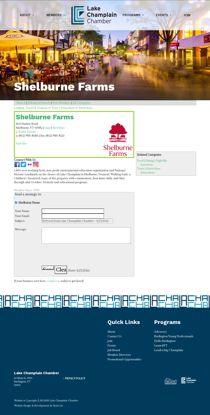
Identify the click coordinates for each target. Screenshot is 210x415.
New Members (61, 102)
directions (58, 127)
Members (55, 15)
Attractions (147, 172)
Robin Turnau (27, 131)
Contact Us (114, 336)
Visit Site (21, 143)
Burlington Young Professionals (173, 336)
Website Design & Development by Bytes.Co (38, 405)
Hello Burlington (164, 341)
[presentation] (67, 255)
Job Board (113, 350)
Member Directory (119, 354)
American (146, 164)
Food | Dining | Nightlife (152, 160)
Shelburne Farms (45, 117)
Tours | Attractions (148, 168)
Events (164, 15)
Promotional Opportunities (124, 359)
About (27, 15)
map (47, 127)
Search (21, 102)
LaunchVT (161, 345)
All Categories (82, 102)
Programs (133, 15)
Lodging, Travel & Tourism (30, 107)
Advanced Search (39, 102)
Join (187, 15)
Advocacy (160, 331)
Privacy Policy (75, 378)
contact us (53, 281)
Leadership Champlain (168, 350)
